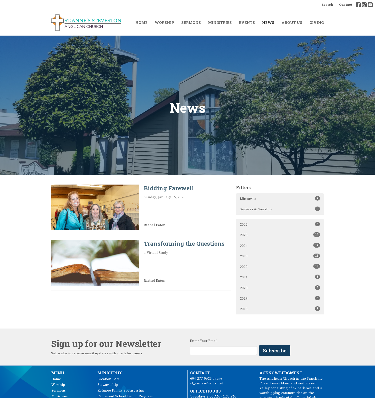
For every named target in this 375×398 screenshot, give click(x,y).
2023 (280, 256)
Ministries (220, 22)
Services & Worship (280, 209)
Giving (316, 22)
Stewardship (108, 384)
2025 (280, 234)
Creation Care (109, 379)
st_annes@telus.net (206, 383)
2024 (280, 245)
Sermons (191, 22)
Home (141, 22)
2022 (280, 266)
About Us (291, 22)
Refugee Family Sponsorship (121, 390)
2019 (280, 298)
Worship (164, 22)
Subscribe (275, 350)
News (268, 22)
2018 (280, 308)
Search (327, 4)
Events (247, 22)
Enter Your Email (204, 341)
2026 (280, 224)
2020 (280, 287)
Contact (345, 4)
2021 (280, 277)
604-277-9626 (201, 378)
